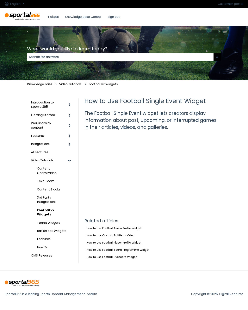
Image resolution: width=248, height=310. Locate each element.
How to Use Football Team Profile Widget (114, 228)
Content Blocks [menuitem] (48, 189)
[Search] (217, 57)
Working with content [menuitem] (41, 125)
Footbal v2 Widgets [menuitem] (45, 212)
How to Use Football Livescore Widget (112, 257)
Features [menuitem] (38, 135)
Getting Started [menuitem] (43, 115)
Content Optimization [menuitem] (47, 170)
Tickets (53, 17)
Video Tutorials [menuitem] (42, 160)
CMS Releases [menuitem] (41, 255)
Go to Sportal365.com (222, 17)
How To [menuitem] (42, 247)
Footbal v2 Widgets (103, 84)
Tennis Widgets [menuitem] (48, 222)
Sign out (114, 17)
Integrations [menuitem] (40, 144)
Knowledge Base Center (83, 17)
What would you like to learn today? (67, 49)
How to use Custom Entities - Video (110, 235)
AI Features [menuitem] (39, 152)
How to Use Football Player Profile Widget (114, 243)
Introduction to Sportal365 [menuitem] (42, 104)
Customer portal (230, 4)
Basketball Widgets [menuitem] (51, 231)
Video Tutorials (70, 84)
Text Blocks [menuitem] (45, 181)
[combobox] (120, 57)
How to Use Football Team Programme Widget (118, 250)
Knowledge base (39, 84)
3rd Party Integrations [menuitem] (46, 199)
